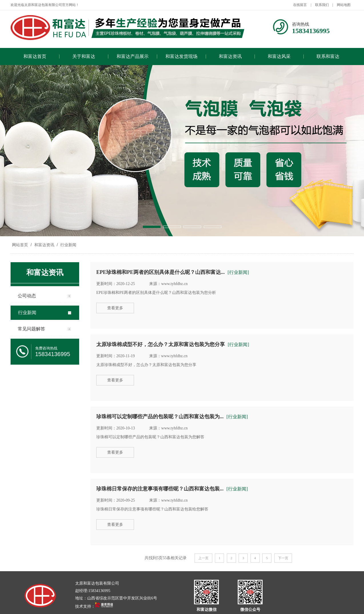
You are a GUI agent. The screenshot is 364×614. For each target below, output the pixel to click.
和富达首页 (34, 56)
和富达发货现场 (181, 56)
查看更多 (115, 308)
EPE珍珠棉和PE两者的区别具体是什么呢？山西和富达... (160, 272)
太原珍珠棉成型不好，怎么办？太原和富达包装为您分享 (160, 344)
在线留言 (300, 5)
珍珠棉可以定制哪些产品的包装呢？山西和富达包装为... (160, 416)
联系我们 (322, 5)
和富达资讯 (230, 56)
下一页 (283, 558)
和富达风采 (279, 56)
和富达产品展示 (133, 56)
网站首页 (20, 245)
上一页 (203, 558)
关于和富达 (83, 56)
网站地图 (344, 5)
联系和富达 (328, 56)
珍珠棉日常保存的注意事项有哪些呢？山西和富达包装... (160, 489)
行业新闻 (67, 245)
